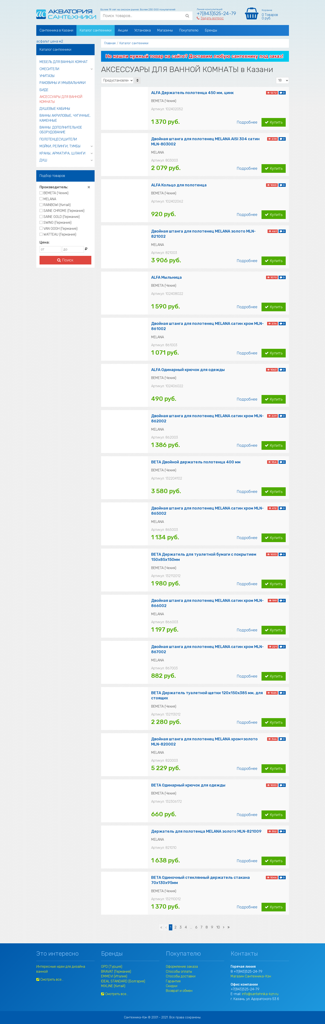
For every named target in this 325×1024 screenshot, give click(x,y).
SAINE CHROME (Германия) (62, 211)
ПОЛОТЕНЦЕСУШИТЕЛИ (58, 139)
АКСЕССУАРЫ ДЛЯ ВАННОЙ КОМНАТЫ (61, 99)
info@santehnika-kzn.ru (260, 994)
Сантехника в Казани (56, 30)
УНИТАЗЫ (47, 76)
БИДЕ (44, 90)
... (191, 927)
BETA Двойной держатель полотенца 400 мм (196, 462)
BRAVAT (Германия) (116, 971)
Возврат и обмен (179, 991)
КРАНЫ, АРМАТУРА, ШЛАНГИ (62, 153)
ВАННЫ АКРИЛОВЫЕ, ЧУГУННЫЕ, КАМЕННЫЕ (65, 117)
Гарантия (173, 981)
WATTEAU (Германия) (58, 234)
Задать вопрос (210, 18)
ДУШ (43, 160)
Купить (273, 122)
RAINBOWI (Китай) (55, 205)
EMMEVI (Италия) (114, 976)
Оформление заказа (182, 966)
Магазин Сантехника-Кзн (251, 976)
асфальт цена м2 (49, 41)
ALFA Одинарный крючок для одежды (188, 369)
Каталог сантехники (95, 30)
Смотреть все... (49, 979)
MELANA (48, 199)
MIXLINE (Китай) (113, 986)
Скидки (171, 986)
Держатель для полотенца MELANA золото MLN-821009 (206, 831)
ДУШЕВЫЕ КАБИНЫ (55, 109)
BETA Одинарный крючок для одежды (188, 785)
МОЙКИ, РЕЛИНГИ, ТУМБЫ (60, 146)
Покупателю (188, 30)
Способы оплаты (179, 971)
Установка (142, 30)
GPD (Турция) (111, 966)
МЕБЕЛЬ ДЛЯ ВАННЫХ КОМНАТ (64, 62)
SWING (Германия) (55, 222)
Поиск (65, 260)
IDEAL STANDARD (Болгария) (123, 981)
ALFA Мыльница (166, 277)
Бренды (211, 30)
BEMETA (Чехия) (54, 193)
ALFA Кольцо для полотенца (179, 185)
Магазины (165, 30)
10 (218, 927)
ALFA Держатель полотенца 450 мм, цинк (192, 92)
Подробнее (247, 122)
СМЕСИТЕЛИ (49, 69)
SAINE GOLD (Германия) (60, 217)
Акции (123, 30)
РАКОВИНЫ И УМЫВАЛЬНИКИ (63, 83)
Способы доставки (180, 976)
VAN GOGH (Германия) (59, 229)
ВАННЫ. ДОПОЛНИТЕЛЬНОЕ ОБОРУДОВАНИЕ (61, 129)
